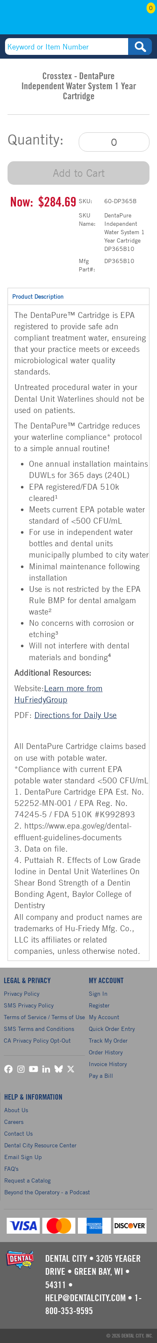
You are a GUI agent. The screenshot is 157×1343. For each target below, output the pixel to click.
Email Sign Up (23, 1156)
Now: (21, 202)
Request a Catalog (27, 1180)
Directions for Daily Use (75, 715)
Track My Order (108, 1040)
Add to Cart (79, 172)
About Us (16, 1109)
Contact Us (18, 1133)
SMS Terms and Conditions (39, 1028)
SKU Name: (87, 219)
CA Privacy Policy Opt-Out (37, 1040)
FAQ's (11, 1168)
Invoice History (108, 1063)
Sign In (98, 993)
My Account (122, 19)
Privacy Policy (21, 993)
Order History (106, 1052)
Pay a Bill (101, 1075)
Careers (13, 1121)
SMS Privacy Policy (29, 1005)
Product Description (78, 296)
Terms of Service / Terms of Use (44, 1016)
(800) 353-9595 (36, 19)
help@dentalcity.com (85, 1298)
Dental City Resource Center (40, 1145)
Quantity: (36, 139)
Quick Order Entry (112, 1028)
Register (99, 1005)
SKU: (85, 200)
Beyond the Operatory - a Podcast (47, 1192)
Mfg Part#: (87, 265)
